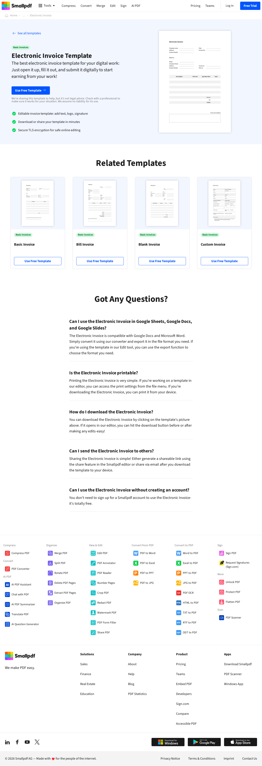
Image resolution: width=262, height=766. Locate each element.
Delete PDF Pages (65, 583)
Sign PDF (231, 553)
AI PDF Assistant (21, 585)
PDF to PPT (147, 573)
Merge (100, 6)
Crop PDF (103, 593)
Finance (85, 674)
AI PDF (136, 6)
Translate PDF (20, 614)
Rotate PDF (61, 573)
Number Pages (106, 583)
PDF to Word (147, 553)
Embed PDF (184, 684)
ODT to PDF (190, 632)
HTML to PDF (191, 603)
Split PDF (60, 563)
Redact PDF (104, 603)
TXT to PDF (189, 613)
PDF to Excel (147, 563)
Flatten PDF (233, 602)
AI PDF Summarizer (23, 604)
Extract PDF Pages (65, 593)
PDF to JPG (147, 583)
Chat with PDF (20, 594)
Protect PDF (233, 592)
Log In (230, 6)
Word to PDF (190, 553)
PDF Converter (20, 569)
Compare (182, 713)
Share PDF (103, 632)
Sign (123, 6)
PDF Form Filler (106, 623)
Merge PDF (60, 553)
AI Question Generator (25, 624)
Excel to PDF (190, 563)
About (132, 664)
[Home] (11, 15)
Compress (69, 6)
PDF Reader (104, 573)
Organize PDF (62, 603)
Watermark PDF (106, 613)
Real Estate (87, 684)
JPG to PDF (190, 583)
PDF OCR (188, 593)
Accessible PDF (186, 723)
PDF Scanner (233, 618)
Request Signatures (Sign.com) (237, 565)
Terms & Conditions (201, 758)
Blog (131, 684)
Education (87, 694)
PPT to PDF (190, 573)
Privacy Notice (170, 758)
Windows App (233, 684)
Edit (112, 6)
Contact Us (249, 758)
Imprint (229, 758)
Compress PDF (20, 553)
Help (131, 674)
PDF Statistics (137, 694)
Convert (86, 6)
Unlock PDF (233, 582)
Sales (84, 664)
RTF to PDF (189, 623)
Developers (184, 694)
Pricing (181, 664)
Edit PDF (102, 553)
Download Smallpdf (238, 664)
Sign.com (182, 704)
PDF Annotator (106, 563)
